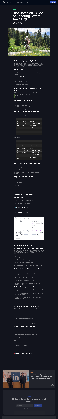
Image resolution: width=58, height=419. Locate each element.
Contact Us (53, 2)
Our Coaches (9, 2)
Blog (18, 2)
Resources (14, 2)
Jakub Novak (19, 23)
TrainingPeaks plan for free (20, 212)
